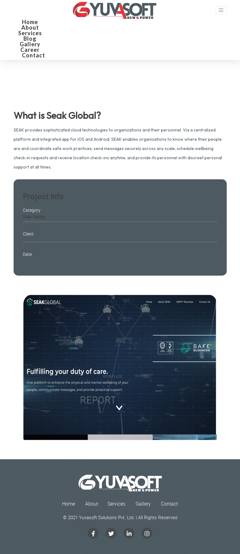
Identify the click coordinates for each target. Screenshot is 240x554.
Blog (29, 38)
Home (30, 22)
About (30, 27)
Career (30, 49)
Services (30, 33)
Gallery (30, 44)
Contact (33, 55)
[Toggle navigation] (221, 10)
